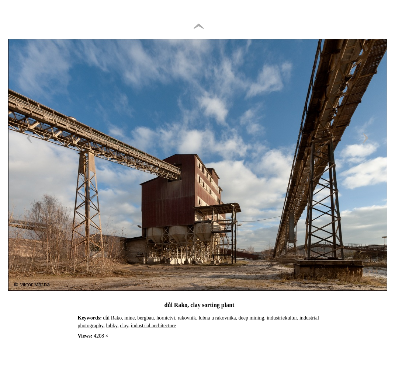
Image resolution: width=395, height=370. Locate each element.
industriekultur (282, 318)
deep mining (251, 318)
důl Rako (112, 318)
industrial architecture (153, 325)
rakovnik (187, 318)
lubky (111, 325)
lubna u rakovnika (217, 318)
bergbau (145, 318)
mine (129, 318)
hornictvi (165, 318)
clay (124, 325)
